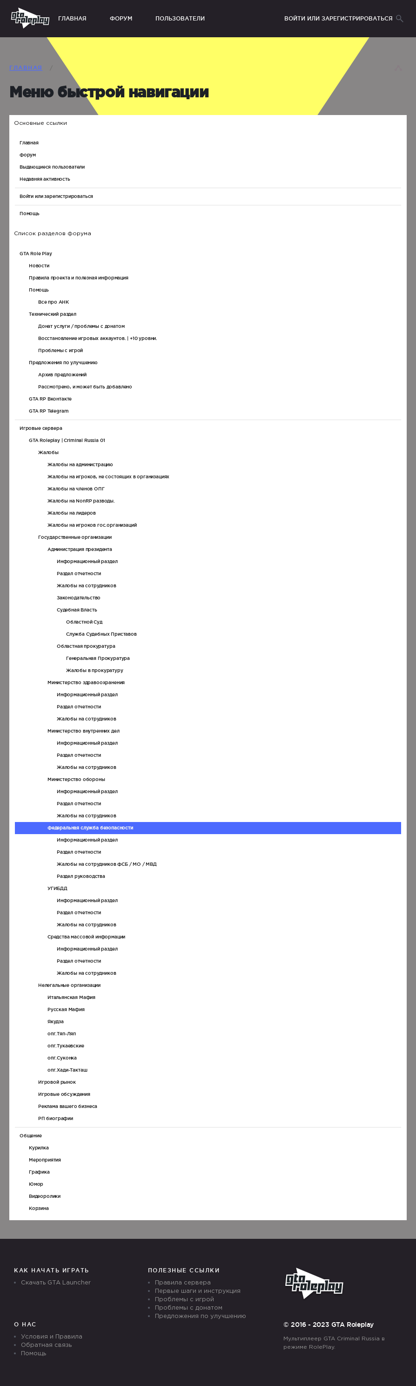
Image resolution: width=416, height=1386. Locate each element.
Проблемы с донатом (188, 1308)
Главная (29, 142)
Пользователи (180, 18)
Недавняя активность (45, 179)
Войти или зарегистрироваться (56, 196)
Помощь (30, 213)
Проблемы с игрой (184, 1299)
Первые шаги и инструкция (198, 1291)
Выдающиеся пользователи (52, 167)
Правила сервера (183, 1282)
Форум (28, 154)
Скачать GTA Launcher (56, 1282)
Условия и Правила (51, 1336)
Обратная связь (46, 1345)
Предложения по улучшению (200, 1316)
